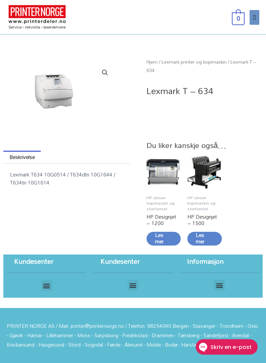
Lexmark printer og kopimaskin (194, 61)
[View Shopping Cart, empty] (238, 16)
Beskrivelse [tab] (22, 157)
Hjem (152, 61)
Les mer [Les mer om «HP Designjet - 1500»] (200, 240)
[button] (105, 73)
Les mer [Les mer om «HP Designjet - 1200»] (159, 240)
